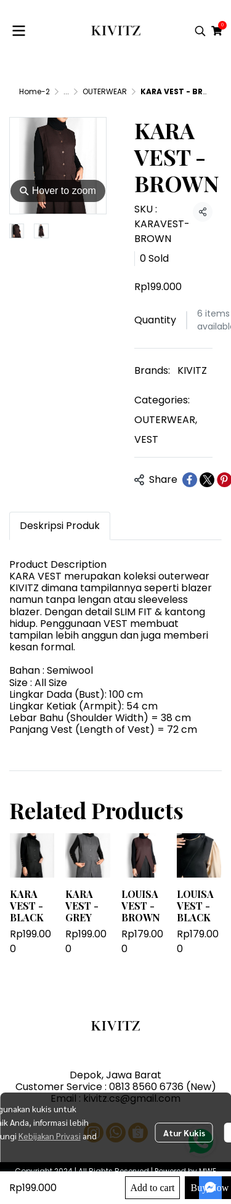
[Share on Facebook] (189, 479)
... (66, 91)
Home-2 (34, 91)
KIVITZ (192, 370)
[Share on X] (207, 479)
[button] (200, 30)
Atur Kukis (184, 1132)
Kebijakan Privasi (49, 1135)
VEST (146, 439)
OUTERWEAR (105, 91)
